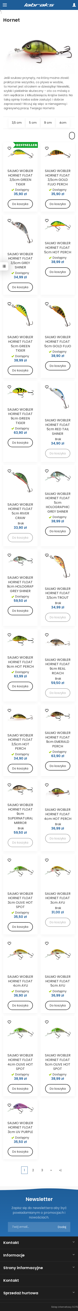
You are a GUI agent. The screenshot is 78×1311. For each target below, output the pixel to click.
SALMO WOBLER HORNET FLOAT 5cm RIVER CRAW (20, 511)
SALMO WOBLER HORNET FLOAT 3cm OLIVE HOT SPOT (20, 900)
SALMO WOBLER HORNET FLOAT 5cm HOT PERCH (57, 247)
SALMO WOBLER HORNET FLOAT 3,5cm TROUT (58, 593)
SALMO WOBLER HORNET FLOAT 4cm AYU (20, 981)
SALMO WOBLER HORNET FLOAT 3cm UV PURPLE (20, 1127)
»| (60, 1170)
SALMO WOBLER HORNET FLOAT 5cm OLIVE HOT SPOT (58, 1062)
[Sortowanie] (72, 135)
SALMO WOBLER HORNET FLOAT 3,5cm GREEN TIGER (20, 177)
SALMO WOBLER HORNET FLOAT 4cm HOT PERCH (57, 814)
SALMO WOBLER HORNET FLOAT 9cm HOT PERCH (20, 662)
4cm (62, 123)
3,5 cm (17, 123)
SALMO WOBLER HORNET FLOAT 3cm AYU (58, 898)
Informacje (14, 1255)
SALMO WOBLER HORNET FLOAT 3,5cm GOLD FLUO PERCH (58, 177)
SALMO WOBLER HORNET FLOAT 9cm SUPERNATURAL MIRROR (20, 813)
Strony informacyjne (23, 1267)
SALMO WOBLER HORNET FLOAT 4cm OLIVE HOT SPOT (20, 1062)
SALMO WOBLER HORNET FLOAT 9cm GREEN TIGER (20, 416)
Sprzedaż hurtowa (20, 1293)
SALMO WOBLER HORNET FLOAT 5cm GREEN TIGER (20, 344)
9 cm (48, 123)
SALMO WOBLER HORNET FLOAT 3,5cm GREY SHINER (20, 261)
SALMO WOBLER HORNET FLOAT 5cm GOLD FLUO (57, 341)
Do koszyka (20, 204)
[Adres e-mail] (39, 1227)
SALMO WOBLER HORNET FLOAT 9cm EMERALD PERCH (58, 739)
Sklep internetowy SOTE (64, 1307)
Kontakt (11, 1242)
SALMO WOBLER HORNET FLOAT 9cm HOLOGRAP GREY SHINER (20, 584)
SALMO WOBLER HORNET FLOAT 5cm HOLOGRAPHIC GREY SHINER (58, 502)
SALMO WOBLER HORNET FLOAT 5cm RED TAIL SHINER (58, 427)
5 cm (33, 123)
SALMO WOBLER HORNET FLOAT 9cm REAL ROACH (58, 666)
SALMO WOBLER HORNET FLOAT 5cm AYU (58, 981)
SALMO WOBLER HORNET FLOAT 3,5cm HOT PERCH (20, 742)
